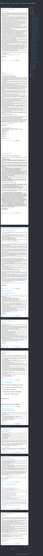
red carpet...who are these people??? (8, 484)
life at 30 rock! (4, 73)
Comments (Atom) (16, 548)
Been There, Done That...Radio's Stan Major (18, 3)
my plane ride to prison (5, 351)
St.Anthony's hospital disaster (35, 40)
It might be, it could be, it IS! (6, 408)
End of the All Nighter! (34, 48)
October (32, 65)
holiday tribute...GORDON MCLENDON (34, 38)
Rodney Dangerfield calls (34, 50)
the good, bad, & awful (34, 58)
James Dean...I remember (6, 320)
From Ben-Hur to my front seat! (7, 428)
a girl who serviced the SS (6, 153)
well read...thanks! (33, 56)
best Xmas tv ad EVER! (34, 37)
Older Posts (26, 546)
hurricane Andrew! (33, 43)
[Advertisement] (14, 66)
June (32, 70)
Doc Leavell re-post (33, 32)
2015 (31, 10)
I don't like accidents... (34, 41)
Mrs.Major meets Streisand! (34, 44)
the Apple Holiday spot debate (7, 382)
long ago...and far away (5, 457)
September (32, 66)
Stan (31, 75)
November (32, 64)
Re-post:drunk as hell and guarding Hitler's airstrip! (11, 228)
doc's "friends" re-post (34, 31)
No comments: (11, 60)
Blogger (27, 554)
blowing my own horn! (34, 60)
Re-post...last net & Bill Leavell (7, 513)
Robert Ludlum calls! (34, 51)
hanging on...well (33, 52)
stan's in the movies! (34, 49)
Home (15, 546)
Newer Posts (3, 546)
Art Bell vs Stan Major (34, 57)
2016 (31, 9)
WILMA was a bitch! (33, 42)
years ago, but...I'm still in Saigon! (7, 9)
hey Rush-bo (33, 59)
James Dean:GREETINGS (6, 290)
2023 (31, 8)
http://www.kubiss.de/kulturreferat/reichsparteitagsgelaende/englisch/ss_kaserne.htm (12, 241)
